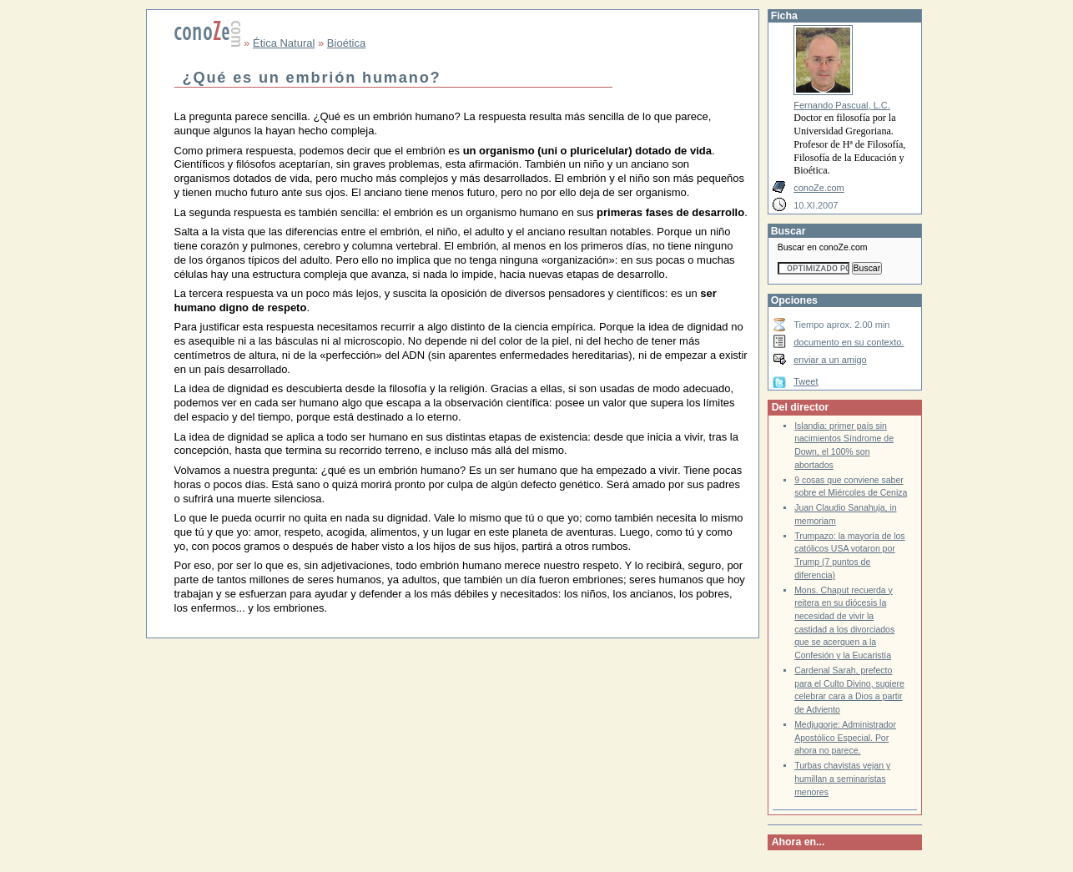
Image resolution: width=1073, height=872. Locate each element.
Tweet (805, 381)
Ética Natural (284, 43)
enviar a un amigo (830, 360)
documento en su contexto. (848, 342)
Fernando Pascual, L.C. (841, 105)
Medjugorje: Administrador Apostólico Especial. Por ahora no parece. (845, 737)
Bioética (346, 43)
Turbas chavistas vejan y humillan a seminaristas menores (842, 778)
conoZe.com (818, 188)
